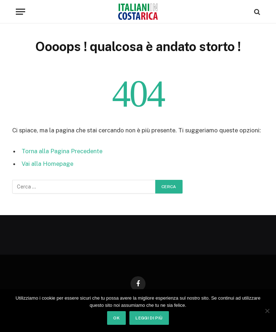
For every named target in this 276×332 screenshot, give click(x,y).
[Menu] (20, 12)
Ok (116, 317)
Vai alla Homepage (47, 163)
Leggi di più (148, 317)
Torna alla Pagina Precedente (62, 151)
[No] (267, 310)
